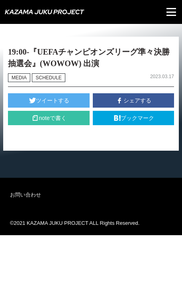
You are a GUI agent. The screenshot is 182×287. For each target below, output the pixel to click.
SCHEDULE (48, 78)
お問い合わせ (25, 195)
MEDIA (19, 78)
